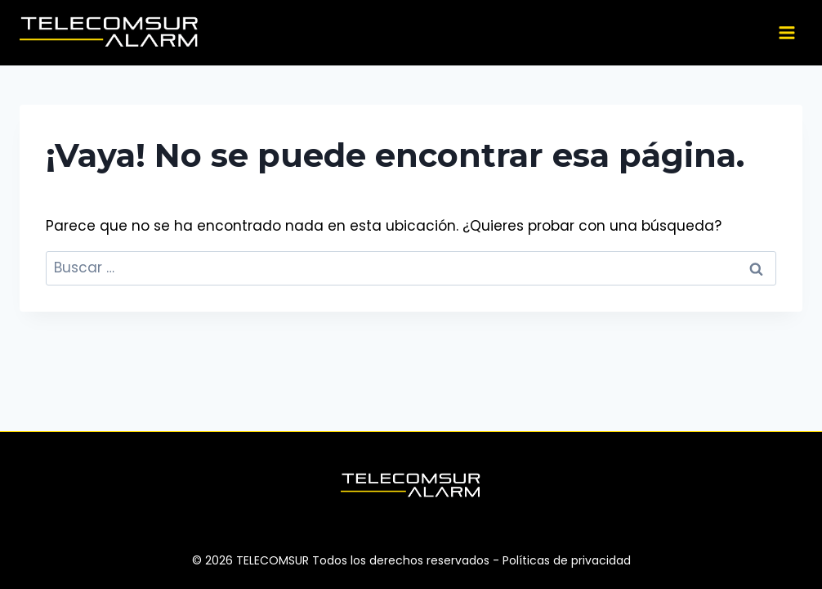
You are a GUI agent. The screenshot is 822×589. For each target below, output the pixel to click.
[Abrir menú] (786, 32)
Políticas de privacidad (567, 560)
